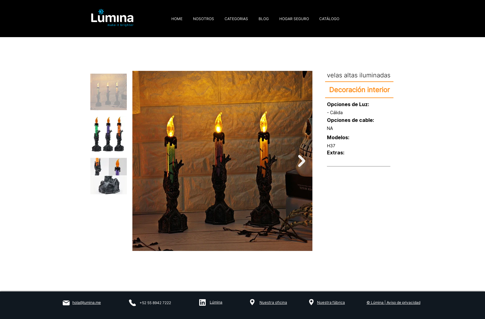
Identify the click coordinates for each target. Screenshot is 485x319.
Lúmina (216, 302)
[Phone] (132, 303)
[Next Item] (301, 161)
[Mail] (66, 303)
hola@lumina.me (86, 302)
